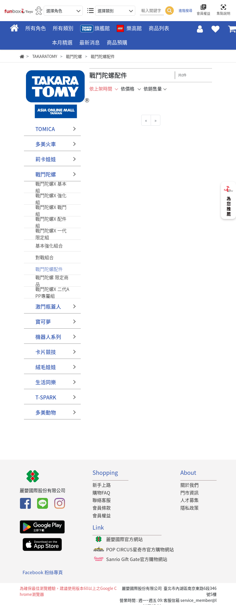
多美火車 (45, 144)
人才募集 (189, 500)
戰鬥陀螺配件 (49, 269)
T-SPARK (45, 397)
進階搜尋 (185, 10)
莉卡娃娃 (45, 159)
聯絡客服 (101, 500)
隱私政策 (189, 507)
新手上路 (101, 484)
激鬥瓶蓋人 (48, 306)
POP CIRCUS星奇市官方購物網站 (140, 549)
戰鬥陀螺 (45, 174)
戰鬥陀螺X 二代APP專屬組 (52, 292)
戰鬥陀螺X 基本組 (50, 187)
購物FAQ (101, 492)
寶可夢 (43, 321)
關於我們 (189, 484)
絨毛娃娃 (45, 367)
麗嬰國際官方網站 (124, 539)
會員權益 (101, 515)
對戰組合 (44, 257)
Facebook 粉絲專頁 (43, 572)
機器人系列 (48, 337)
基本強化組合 (49, 245)
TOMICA (45, 129)
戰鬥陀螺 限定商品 (51, 281)
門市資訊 (189, 492)
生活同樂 (45, 382)
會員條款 (101, 507)
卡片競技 (45, 352)
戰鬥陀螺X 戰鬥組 (50, 210)
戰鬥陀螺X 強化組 (50, 199)
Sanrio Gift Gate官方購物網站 (136, 559)
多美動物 (45, 412)
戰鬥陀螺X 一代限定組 (50, 234)
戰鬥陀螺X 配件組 (50, 222)
